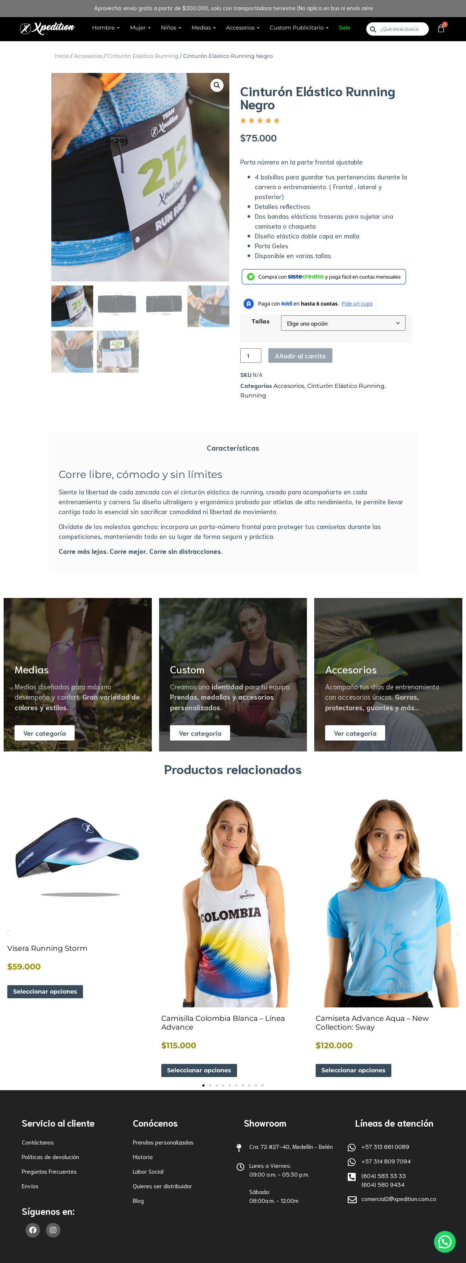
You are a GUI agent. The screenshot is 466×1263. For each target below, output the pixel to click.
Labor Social (148, 1171)
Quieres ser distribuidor (162, 1185)
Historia (143, 1156)
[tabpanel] (233, 513)
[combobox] (397, 29)
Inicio (62, 56)
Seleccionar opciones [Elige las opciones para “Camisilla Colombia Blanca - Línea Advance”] (199, 1070)
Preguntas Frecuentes (49, 1171)
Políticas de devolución (50, 1156)
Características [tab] (233, 447)
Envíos (30, 1185)
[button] (217, 85)
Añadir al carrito (300, 355)
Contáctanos (38, 1142)
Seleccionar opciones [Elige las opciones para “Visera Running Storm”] (45, 991)
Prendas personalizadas (163, 1142)
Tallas (261, 321)
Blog (138, 1200)
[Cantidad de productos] (250, 355)
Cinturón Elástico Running (142, 56)
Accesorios (88, 56)
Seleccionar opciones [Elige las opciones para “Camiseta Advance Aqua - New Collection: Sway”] (353, 1070)
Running (253, 395)
